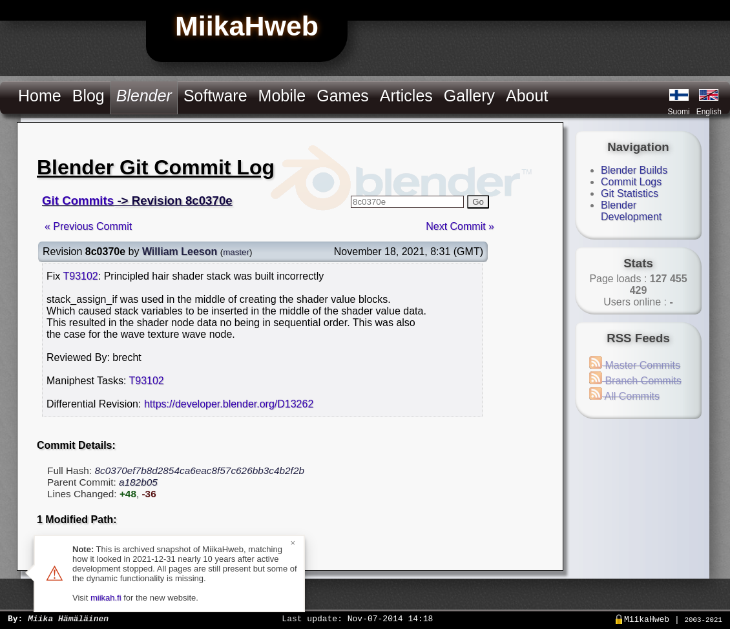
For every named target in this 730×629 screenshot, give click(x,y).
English (709, 111)
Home (39, 96)
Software (215, 96)
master (236, 252)
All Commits (624, 396)
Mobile (282, 96)
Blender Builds (634, 170)
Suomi (679, 111)
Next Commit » (460, 226)
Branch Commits (635, 380)
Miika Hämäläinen (68, 618)
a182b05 (138, 482)
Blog (88, 96)
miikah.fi (105, 598)
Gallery (469, 96)
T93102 (80, 276)
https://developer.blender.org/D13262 (228, 403)
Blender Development (631, 211)
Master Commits (634, 365)
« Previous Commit (88, 226)
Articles (406, 96)
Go (478, 202)
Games (343, 96)
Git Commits (78, 200)
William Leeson (179, 251)
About (527, 96)
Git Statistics (629, 193)
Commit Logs (631, 181)
